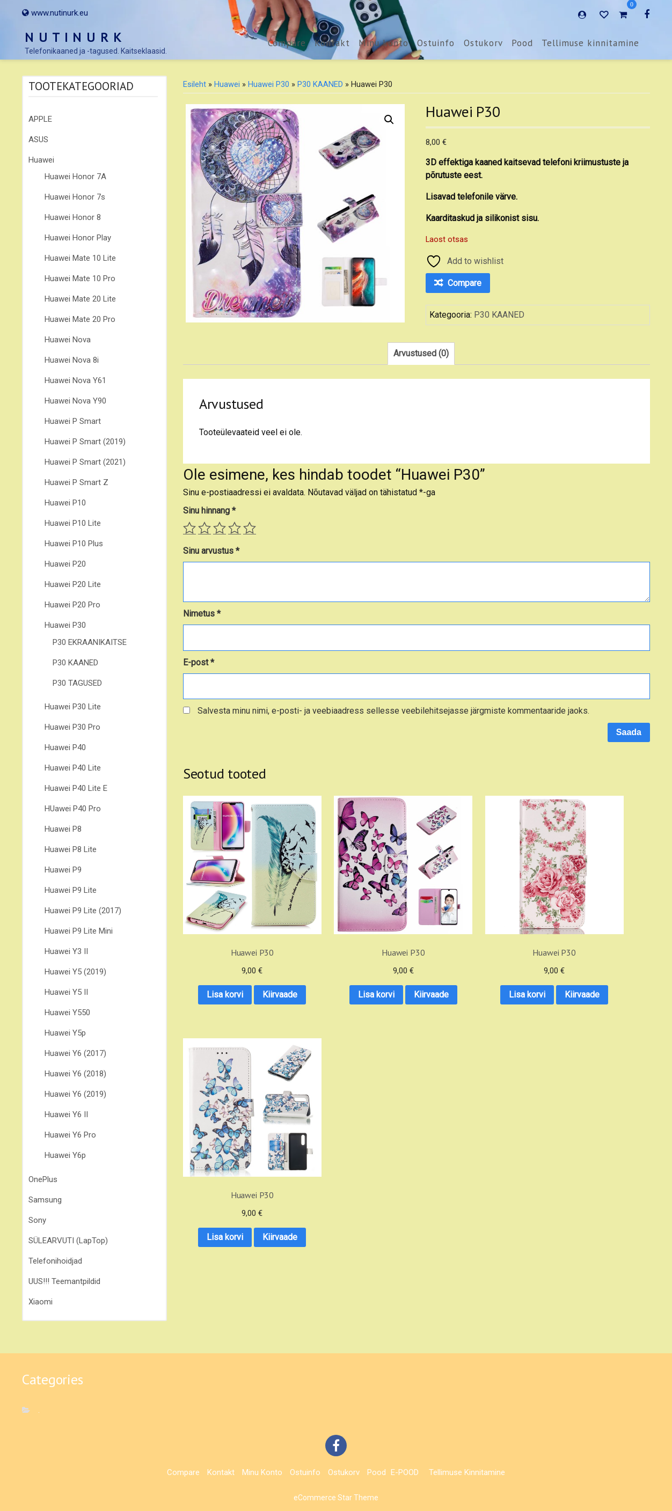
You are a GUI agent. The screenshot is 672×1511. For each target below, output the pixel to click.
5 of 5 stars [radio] (249, 528)
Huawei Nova (68, 339)
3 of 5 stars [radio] (219, 528)
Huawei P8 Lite (71, 849)
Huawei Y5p (65, 1033)
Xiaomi (40, 1302)
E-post (198, 662)
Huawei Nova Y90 (75, 401)
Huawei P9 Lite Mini (79, 931)
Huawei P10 (65, 503)
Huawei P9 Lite (71, 890)
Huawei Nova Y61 (75, 380)
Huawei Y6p (65, 1155)
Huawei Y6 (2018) (75, 1074)
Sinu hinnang (209, 510)
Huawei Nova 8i (72, 360)
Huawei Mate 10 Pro (80, 278)
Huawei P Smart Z (76, 482)
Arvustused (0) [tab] (421, 353)
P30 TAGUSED (77, 683)
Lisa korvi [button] (234, 959)
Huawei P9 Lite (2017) (83, 910)
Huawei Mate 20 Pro (80, 319)
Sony (37, 1220)
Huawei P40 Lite (73, 768)
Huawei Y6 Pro (70, 1135)
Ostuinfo (436, 43)
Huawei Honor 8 (73, 217)
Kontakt (332, 43)
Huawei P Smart (73, 421)
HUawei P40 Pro (73, 808)
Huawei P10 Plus (74, 543)
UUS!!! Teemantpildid (64, 1281)
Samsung (45, 1200)
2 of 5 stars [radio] (204, 528)
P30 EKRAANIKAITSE (90, 642)
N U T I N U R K (73, 37)
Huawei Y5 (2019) (75, 972)
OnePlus (42, 1179)
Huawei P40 (65, 747)
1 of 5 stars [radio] (189, 528)
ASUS (38, 139)
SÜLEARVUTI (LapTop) (68, 1240)
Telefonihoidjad (55, 1261)
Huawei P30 (65, 625)
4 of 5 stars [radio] (234, 528)
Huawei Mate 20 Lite (80, 299)
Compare (287, 43)
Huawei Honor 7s (75, 197)
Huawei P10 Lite (73, 523)
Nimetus (202, 613)
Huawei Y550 (67, 1012)
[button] (389, 119)
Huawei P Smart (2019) (85, 441)
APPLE (40, 119)
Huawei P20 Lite (73, 584)
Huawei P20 (65, 564)
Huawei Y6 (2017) (75, 1053)
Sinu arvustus (211, 551)
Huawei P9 (63, 870)
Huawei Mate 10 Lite (80, 258)
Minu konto (383, 43)
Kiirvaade (234, 987)
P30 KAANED (75, 663)
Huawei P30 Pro (72, 727)
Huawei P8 (63, 829)
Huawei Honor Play (78, 238)
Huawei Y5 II (66, 992)
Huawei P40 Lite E (76, 788)
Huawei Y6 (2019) (75, 1094)
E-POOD (405, 1472)
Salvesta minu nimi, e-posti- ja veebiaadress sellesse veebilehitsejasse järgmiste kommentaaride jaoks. (393, 711)
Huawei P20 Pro (72, 605)
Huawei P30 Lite (73, 707)
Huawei (41, 160)
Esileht (194, 84)
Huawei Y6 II (66, 1114)
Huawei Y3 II (66, 951)
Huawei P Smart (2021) (85, 462)
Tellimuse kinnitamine (590, 43)
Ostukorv (483, 43)
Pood (522, 43)
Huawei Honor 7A (75, 176)
